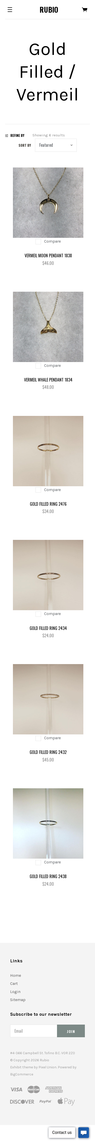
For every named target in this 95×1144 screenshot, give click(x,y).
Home (15, 975)
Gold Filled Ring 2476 (48, 504)
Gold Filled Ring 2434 (48, 628)
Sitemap (18, 999)
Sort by (24, 145)
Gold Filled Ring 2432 (48, 752)
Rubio (49, 9)
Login (15, 991)
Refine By (14, 135)
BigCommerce (21, 1074)
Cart (14, 983)
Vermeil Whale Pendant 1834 (48, 380)
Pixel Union (47, 1067)
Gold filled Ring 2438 (48, 876)
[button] (10, 9)
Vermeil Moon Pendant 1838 (48, 255)
